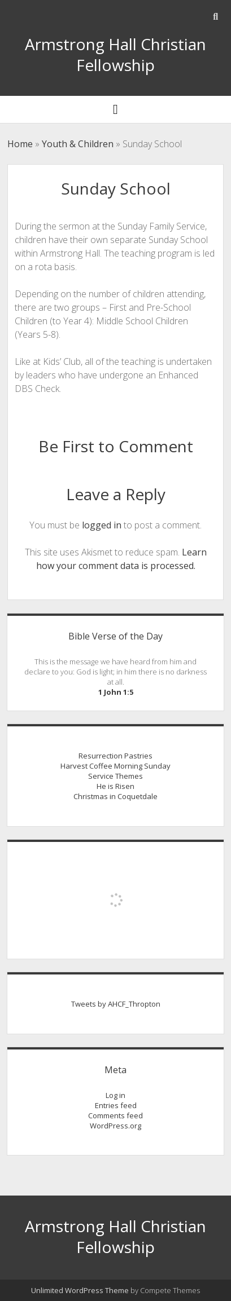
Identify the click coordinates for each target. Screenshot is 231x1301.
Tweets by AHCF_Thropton (115, 1004)
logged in (101, 525)
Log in (115, 1095)
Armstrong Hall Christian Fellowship (115, 54)
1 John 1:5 (115, 692)
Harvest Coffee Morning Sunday (115, 766)
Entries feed (116, 1105)
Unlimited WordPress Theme (80, 1290)
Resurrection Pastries (115, 756)
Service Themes (115, 776)
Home (20, 144)
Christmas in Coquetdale (115, 796)
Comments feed (115, 1115)
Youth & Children (78, 144)
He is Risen (115, 786)
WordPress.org (115, 1126)
